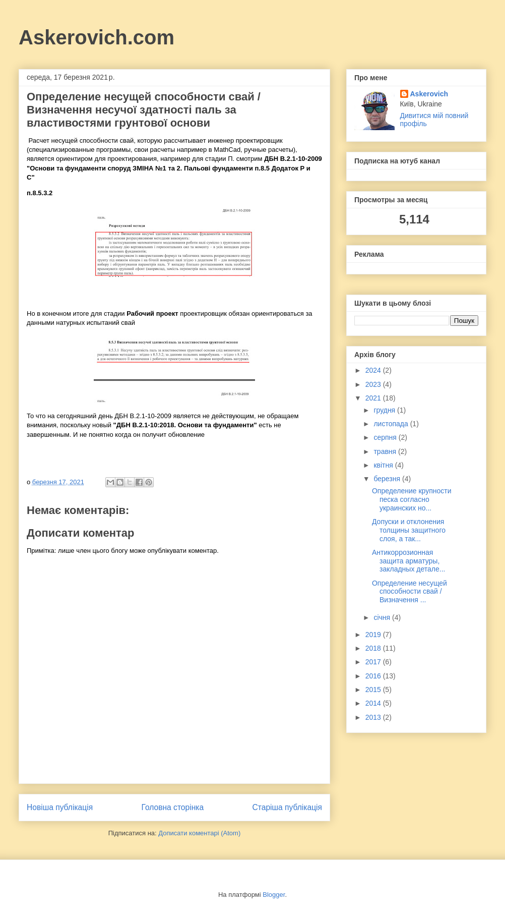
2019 (374, 635)
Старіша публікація (287, 807)
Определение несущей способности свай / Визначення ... (409, 591)
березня (387, 479)
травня (385, 451)
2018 (374, 648)
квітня (384, 465)
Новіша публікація (60, 807)
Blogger (274, 894)
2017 (374, 662)
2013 (374, 717)
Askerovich (429, 94)
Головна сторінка (173, 807)
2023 (374, 384)
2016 (374, 676)
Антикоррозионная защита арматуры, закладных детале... (408, 561)
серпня (385, 437)
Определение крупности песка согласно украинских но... (412, 499)
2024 (374, 370)
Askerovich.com (96, 37)
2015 (374, 689)
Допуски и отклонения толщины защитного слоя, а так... (409, 530)
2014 (374, 703)
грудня (385, 410)
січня (382, 617)
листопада (391, 424)
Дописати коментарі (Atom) (199, 833)
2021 (374, 398)
